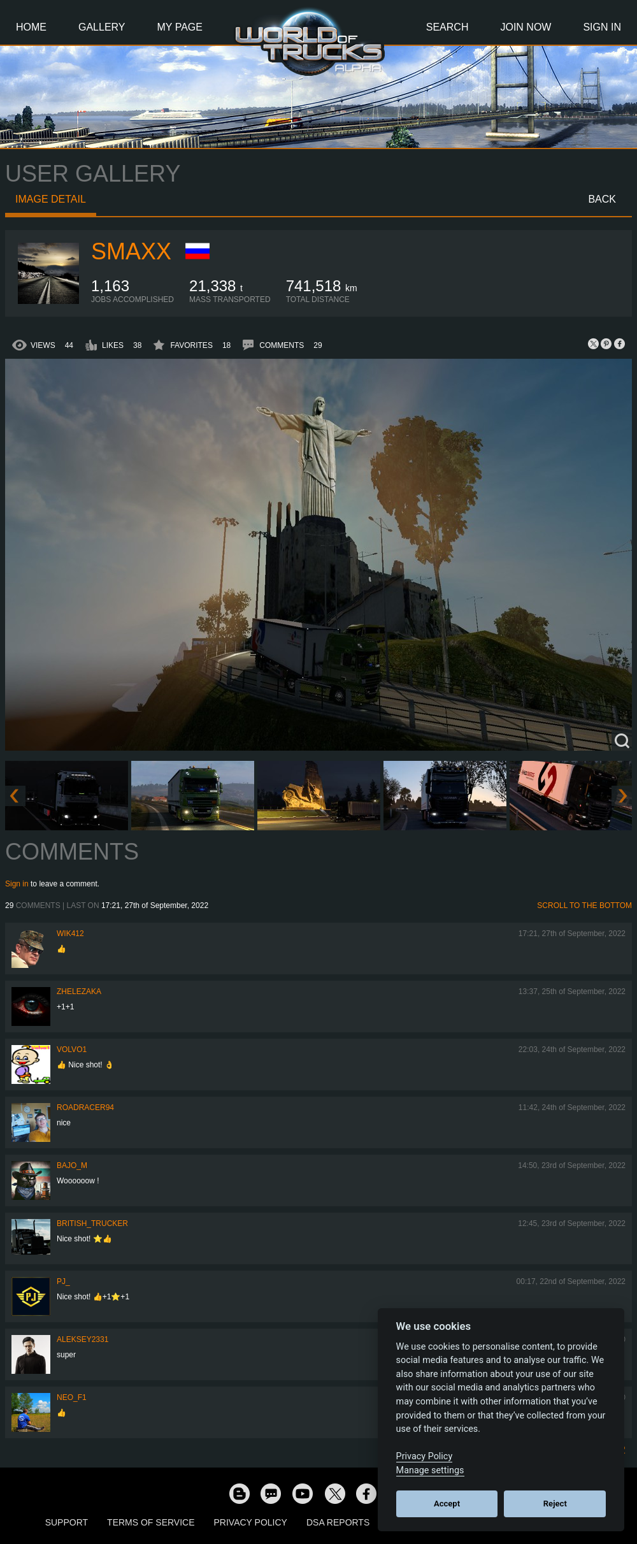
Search (447, 27)
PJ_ (63, 1281)
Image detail (50, 199)
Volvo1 (72, 1049)
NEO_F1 (72, 1397)
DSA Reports (337, 1522)
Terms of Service (150, 1522)
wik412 (70, 933)
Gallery (101, 27)
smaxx (131, 251)
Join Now (525, 27)
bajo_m (72, 1165)
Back (602, 199)
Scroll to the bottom (584, 905)
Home (31, 27)
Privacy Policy (250, 1522)
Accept (447, 1503)
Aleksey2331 (82, 1339)
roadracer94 (85, 1107)
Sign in (17, 883)
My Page (180, 27)
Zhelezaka (79, 991)
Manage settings (430, 1470)
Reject (555, 1503)
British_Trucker (92, 1223)
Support (66, 1522)
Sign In (602, 27)
